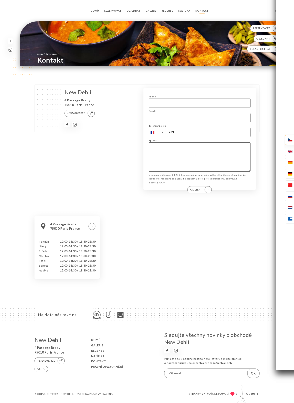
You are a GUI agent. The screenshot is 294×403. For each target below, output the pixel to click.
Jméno (152, 96)
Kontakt (201, 10)
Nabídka (184, 10)
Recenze (167, 10)
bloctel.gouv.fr (157, 188)
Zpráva (153, 140)
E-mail (152, 111)
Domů (95, 10)
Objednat (133, 10)
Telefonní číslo (157, 126)
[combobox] (157, 132)
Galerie (151, 10)
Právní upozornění (107, 366)
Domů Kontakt (48, 54)
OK (253, 373)
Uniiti (255, 394)
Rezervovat (113, 10)
